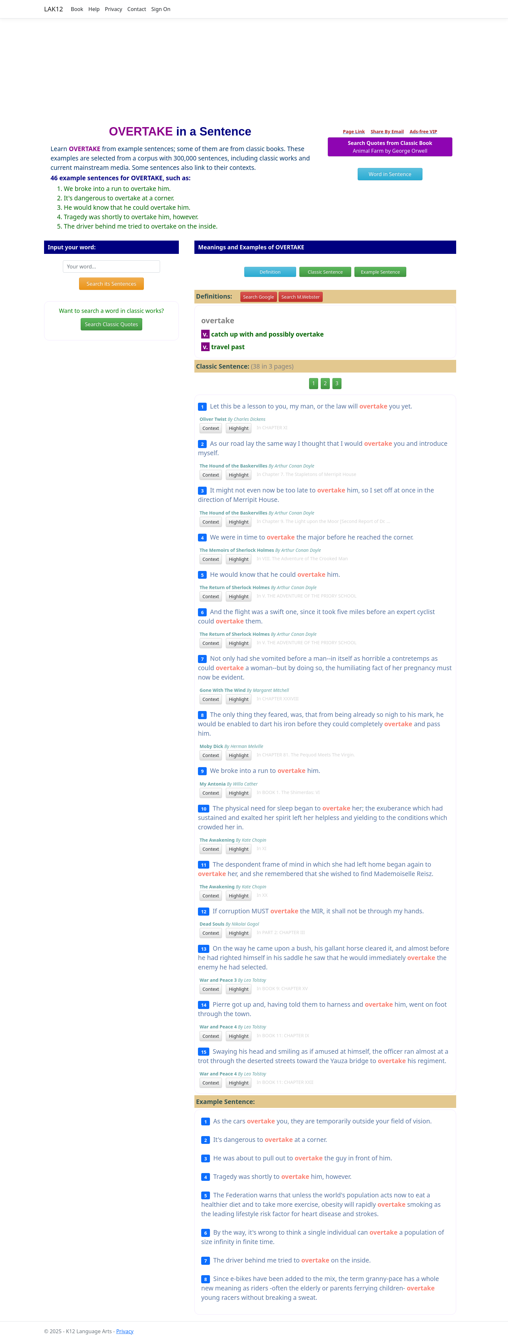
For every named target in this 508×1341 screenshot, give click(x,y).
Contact (136, 9)
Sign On (160, 9)
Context (210, 428)
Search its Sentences (111, 283)
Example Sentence (380, 272)
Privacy (113, 9)
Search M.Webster (301, 297)
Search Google (258, 297)
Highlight (238, 428)
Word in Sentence (390, 174)
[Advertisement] (254, 69)
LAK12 (53, 9)
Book (77, 9)
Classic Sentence (325, 272)
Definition (270, 272)
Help (94, 9)
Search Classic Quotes (111, 324)
